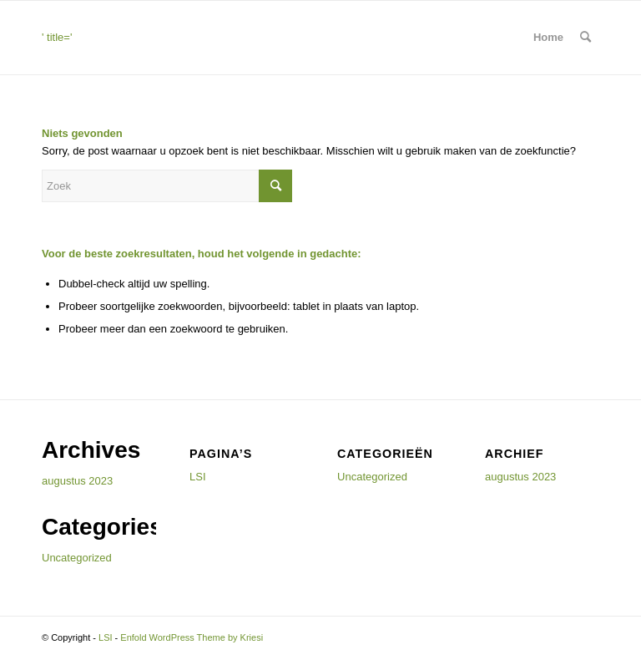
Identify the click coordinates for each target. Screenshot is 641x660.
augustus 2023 (77, 481)
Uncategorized (77, 557)
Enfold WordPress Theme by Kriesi (191, 637)
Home (548, 37)
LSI (197, 476)
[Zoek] (585, 37)
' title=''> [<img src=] (122, 52)
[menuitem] (585, 37)
